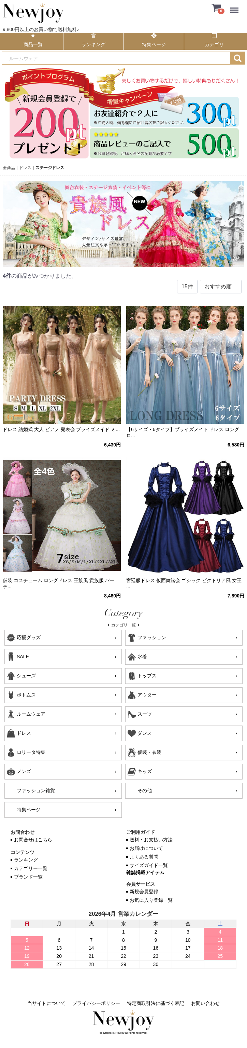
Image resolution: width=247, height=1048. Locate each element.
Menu (236, 7)
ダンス (144, 733)
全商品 (9, 167)
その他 (144, 790)
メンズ (24, 771)
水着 (142, 656)
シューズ (26, 675)
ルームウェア (31, 714)
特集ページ (29, 809)
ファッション (151, 637)
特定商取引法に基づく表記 (155, 1003)
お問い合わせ (205, 1003)
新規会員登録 (144, 891)
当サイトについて (46, 1003)
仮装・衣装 (149, 752)
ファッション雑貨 (36, 790)
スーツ (144, 714)
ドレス (25, 167)
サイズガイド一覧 (149, 865)
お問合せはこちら (33, 839)
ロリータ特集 (31, 752)
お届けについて (146, 848)
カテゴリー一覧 (30, 868)
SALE (23, 656)
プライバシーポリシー (96, 1003)
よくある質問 (144, 856)
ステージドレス (49, 167)
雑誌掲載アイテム (145, 872)
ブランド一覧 (28, 877)
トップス (147, 675)
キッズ (144, 771)
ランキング (26, 860)
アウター (147, 695)
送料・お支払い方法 (151, 839)
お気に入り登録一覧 (151, 900)
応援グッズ (29, 637)
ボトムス (26, 695)
